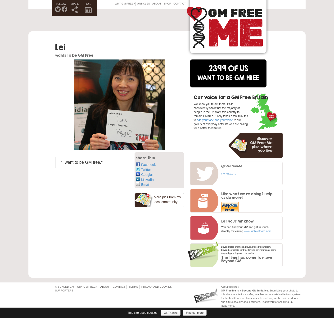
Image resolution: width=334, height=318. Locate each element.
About (156, 3)
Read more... (228, 305)
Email (142, 184)
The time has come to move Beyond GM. (246, 259)
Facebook (146, 164)
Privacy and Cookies (156, 286)
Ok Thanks (170, 312)
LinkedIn (145, 179)
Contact (179, 3)
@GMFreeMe (231, 166)
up (291, 301)
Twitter (143, 169)
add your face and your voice (215, 120)
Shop (167, 3)
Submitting (276, 290)
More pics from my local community (167, 199)
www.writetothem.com (257, 231)
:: (238, 286)
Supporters (64, 290)
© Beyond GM (64, 286)
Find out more (194, 312)
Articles (143, 3)
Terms (133, 286)
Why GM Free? (125, 3)
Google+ (145, 174)
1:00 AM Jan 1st (228, 174)
